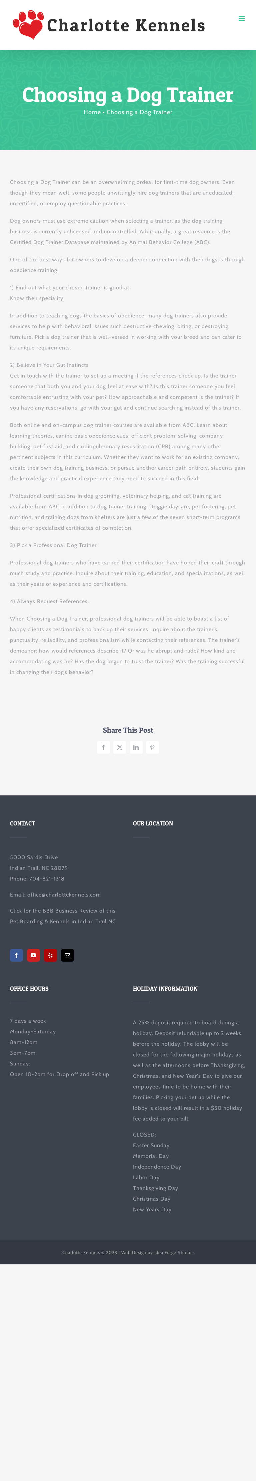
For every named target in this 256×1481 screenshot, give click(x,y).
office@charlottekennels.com (64, 895)
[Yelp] (50, 955)
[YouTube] (33, 955)
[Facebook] (16, 955)
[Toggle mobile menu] (242, 18)
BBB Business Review (70, 911)
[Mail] (67, 955)
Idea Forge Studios (174, 1252)
